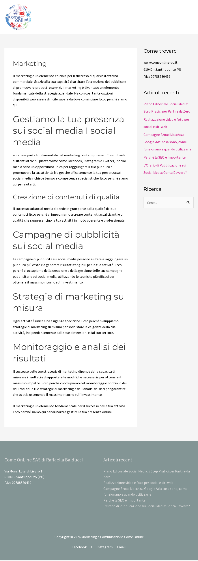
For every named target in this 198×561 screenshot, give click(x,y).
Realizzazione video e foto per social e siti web (138, 484)
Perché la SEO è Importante (165, 157)
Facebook (79, 548)
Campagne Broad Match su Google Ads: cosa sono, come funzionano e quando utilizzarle (167, 142)
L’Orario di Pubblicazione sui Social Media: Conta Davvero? (146, 507)
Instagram (105, 548)
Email (121, 548)
